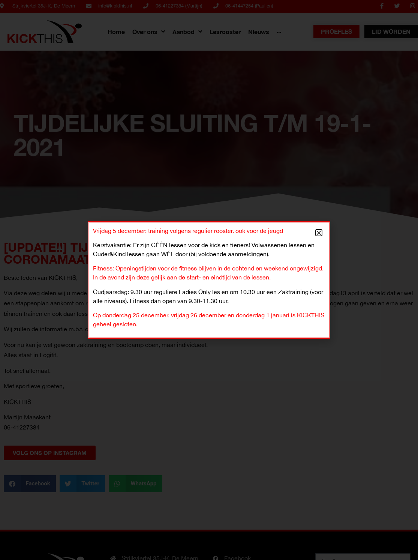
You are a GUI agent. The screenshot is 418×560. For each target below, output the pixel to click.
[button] (319, 233)
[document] (209, 280)
